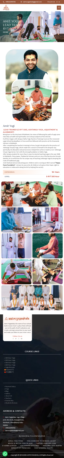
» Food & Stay (8, 401)
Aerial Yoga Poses (15, 441)
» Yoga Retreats (9, 367)
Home (5, 32)
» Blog (6, 391)
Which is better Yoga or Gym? (20, 443)
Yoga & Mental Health (43, 448)
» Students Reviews (10, 403)
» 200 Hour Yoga (9, 360)
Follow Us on (17, 336)
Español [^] (9, 370)
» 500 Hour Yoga (9, 365)
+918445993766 (11, 2)
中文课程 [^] (9, 372)
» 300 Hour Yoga (9, 363)
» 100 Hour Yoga (9, 358)
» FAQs (6, 389)
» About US (8, 396)
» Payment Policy (10, 387)
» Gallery (7, 394)
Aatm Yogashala (33, 455)
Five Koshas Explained (29, 446)
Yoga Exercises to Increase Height (41, 441)
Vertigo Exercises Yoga (46, 443)
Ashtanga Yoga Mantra (52, 446)
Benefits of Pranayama (21, 448)
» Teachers (7, 398)
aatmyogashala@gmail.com (32, 2)
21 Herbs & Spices (9, 446)
